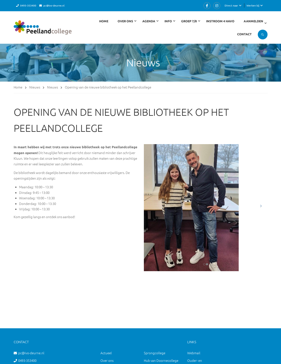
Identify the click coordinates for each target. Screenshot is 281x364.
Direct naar (231, 5)
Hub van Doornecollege (161, 360)
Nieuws (34, 87)
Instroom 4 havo (220, 21)
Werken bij (252, 5)
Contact (244, 34)
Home (103, 21)
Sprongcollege (154, 353)
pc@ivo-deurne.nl (53, 5)
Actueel (106, 353)
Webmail (193, 353)
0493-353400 (28, 5)
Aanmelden (253, 21)
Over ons (106, 360)
